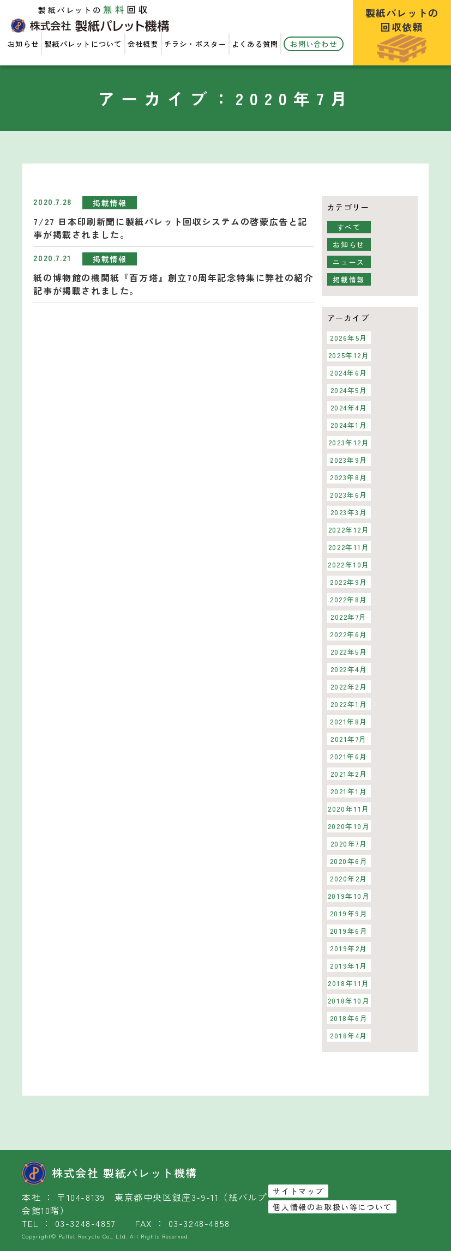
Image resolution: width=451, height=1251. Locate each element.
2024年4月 (348, 407)
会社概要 (143, 44)
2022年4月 (348, 669)
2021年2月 (348, 774)
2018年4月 (349, 1035)
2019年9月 (348, 913)
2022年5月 (348, 651)
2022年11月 (349, 547)
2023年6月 (349, 494)
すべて (349, 227)
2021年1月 (348, 791)
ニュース (348, 262)
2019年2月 (349, 948)
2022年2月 (348, 686)
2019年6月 (348, 931)
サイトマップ (298, 1191)
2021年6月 (349, 756)
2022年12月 (349, 529)
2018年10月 (349, 1000)
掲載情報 (110, 202)
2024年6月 (349, 372)
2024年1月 (348, 425)
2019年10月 (349, 896)
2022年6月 (349, 634)
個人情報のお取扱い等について (332, 1206)
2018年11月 (349, 983)
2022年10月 (349, 564)
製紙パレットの (402, 34)
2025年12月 (349, 355)
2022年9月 (349, 582)
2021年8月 (349, 721)
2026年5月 (349, 338)
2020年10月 (349, 826)
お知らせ (23, 44)
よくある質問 (255, 44)
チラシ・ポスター (195, 44)
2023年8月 (349, 477)
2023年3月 (348, 512)
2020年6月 (348, 861)
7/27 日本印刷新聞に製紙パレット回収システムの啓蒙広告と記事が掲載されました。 (170, 228)
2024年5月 (348, 390)
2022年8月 (349, 599)
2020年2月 (349, 878)
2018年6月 (348, 1018)
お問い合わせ (313, 44)
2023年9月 (349, 460)
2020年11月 (349, 808)
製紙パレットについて (83, 44)
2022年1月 (348, 704)
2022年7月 (348, 617)
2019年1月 (349, 965)
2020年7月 (348, 843)
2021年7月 (348, 739)
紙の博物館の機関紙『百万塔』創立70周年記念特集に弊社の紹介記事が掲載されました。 (173, 284)
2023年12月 (349, 442)
